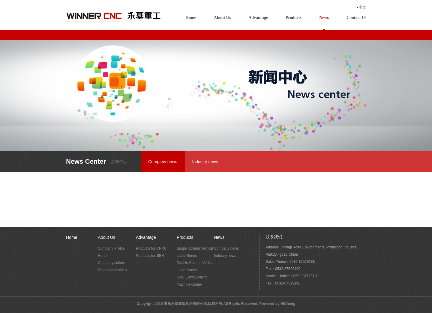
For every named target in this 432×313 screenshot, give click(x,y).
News (324, 17)
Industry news (205, 161)
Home (190, 17)
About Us (222, 17)
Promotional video (112, 270)
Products (294, 17)
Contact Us (356, 17)
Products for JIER (150, 256)
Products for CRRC (151, 248)
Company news (162, 161)
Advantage (258, 17)
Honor (103, 256)
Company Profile (111, 248)
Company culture (111, 263)
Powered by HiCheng (277, 304)
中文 (362, 7)
